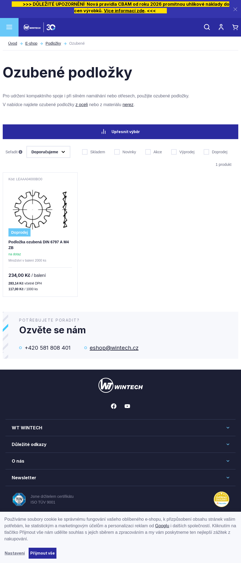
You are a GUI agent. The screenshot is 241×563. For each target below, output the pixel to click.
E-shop (31, 43)
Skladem (93, 151)
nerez (127, 104)
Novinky (125, 151)
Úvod (12, 43)
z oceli (82, 104)
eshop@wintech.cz (114, 348)
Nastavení (15, 553)
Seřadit (13, 152)
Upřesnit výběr (120, 131)
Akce (153, 151)
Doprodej (215, 151)
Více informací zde (124, 10)
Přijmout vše (42, 553)
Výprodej (182, 151)
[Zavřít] (235, 9)
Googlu (162, 525)
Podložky (53, 43)
